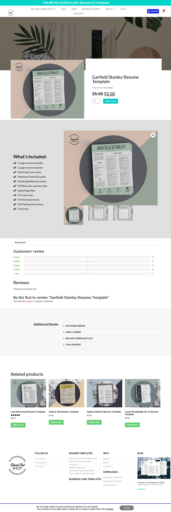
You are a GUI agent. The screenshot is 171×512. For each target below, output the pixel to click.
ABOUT (110, 9)
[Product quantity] (96, 101)
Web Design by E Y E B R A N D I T (148, 506)
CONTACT (79, 13)
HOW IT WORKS (73, 332)
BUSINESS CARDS (91, 9)
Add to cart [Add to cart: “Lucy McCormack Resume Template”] (18, 425)
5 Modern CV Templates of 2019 (150, 483)
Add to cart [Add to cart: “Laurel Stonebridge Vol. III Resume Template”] (132, 425)
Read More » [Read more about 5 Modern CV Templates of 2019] (141, 490)
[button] (153, 135)
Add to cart (110, 101)
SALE (63, 9)
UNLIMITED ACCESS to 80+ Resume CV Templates (76, 2)
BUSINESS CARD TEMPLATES (85, 479)
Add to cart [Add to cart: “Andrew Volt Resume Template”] (56, 422)
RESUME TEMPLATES (43, 9)
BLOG (123, 9)
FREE (74, 9)
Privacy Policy (54, 506)
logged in (30, 301)
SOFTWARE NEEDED (75, 326)
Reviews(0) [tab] (20, 242)
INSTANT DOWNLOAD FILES (79, 339)
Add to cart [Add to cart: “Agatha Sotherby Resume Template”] (94, 422)
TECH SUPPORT (73, 345)
